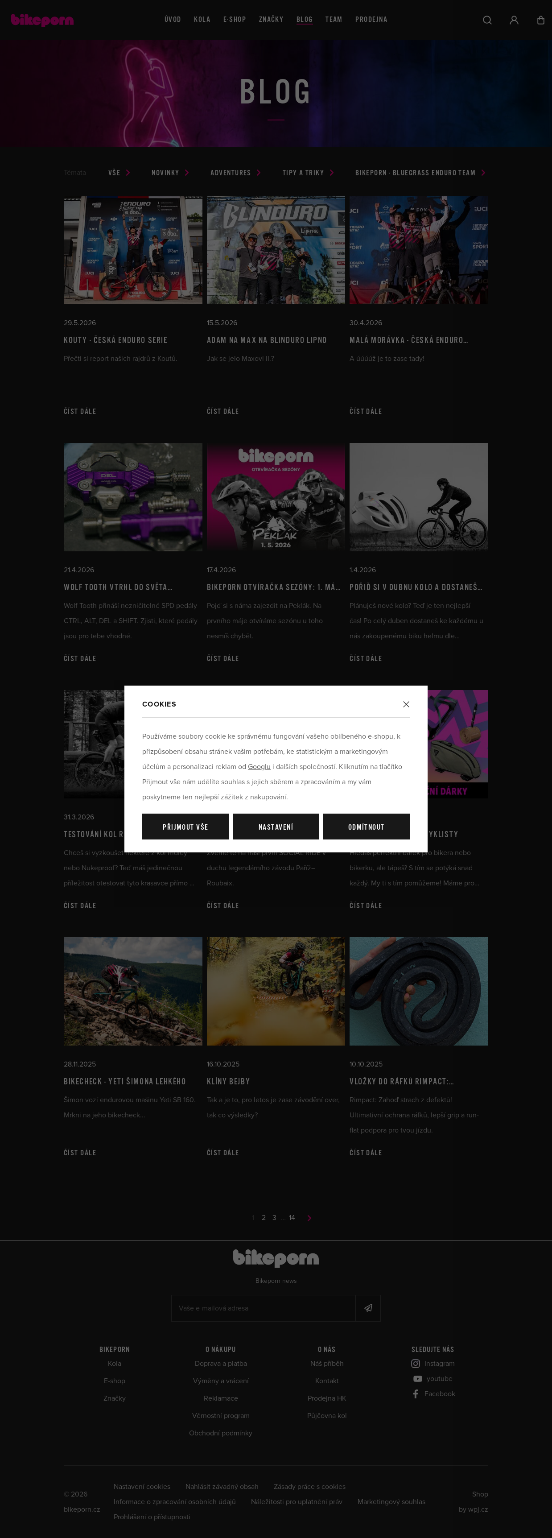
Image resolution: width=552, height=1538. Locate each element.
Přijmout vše (185, 827)
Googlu (259, 766)
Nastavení (276, 827)
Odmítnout (366, 827)
